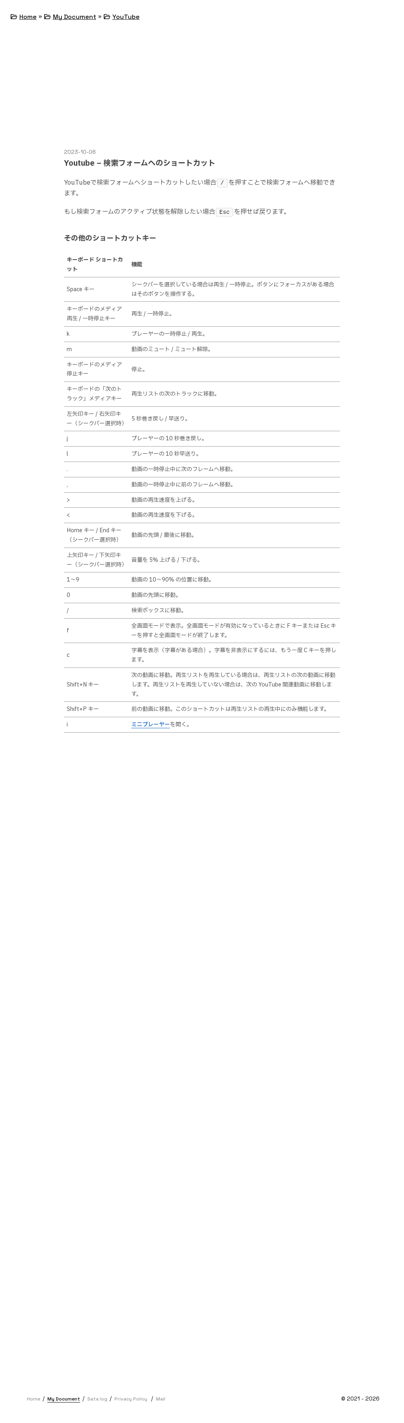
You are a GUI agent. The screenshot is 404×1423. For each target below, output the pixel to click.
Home (28, 17)
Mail (160, 1399)
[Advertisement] (202, 92)
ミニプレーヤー (150, 724)
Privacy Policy (130, 1399)
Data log (97, 1399)
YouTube (126, 17)
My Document (74, 17)
